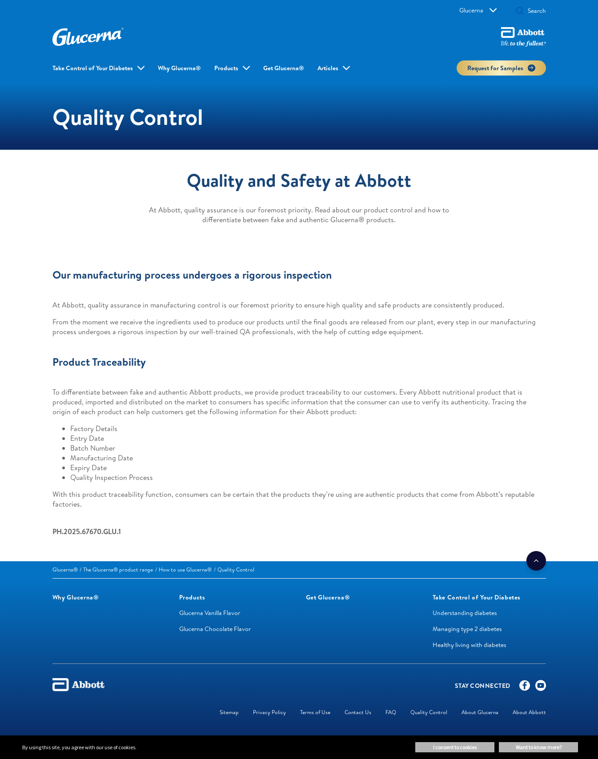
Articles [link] (327, 68)
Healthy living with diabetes (469, 644)
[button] (519, 11)
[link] (65, 569)
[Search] (534, 11)
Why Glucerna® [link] (179, 68)
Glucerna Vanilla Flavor (209, 612)
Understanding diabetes (465, 612)
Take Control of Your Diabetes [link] (92, 68)
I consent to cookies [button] (455, 747)
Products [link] (226, 68)
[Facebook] (524, 687)
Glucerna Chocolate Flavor (215, 628)
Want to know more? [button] (539, 747)
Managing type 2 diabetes (467, 628)
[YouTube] (540, 687)
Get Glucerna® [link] (283, 68)
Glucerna (478, 10)
